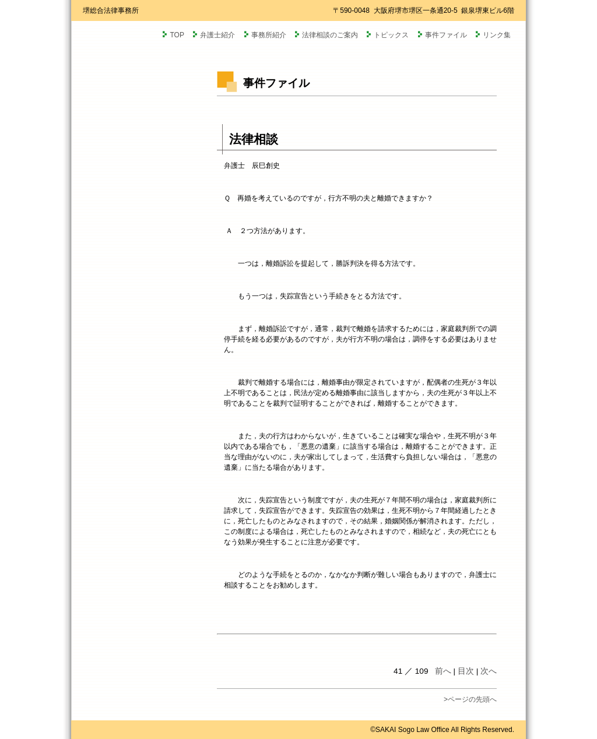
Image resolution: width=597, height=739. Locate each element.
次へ (488, 671)
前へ (443, 671)
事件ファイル (446, 35)
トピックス (391, 35)
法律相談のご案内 (330, 35)
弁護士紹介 (217, 35)
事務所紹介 (268, 35)
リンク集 (497, 35)
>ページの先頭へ (470, 699)
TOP (177, 35)
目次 (466, 671)
